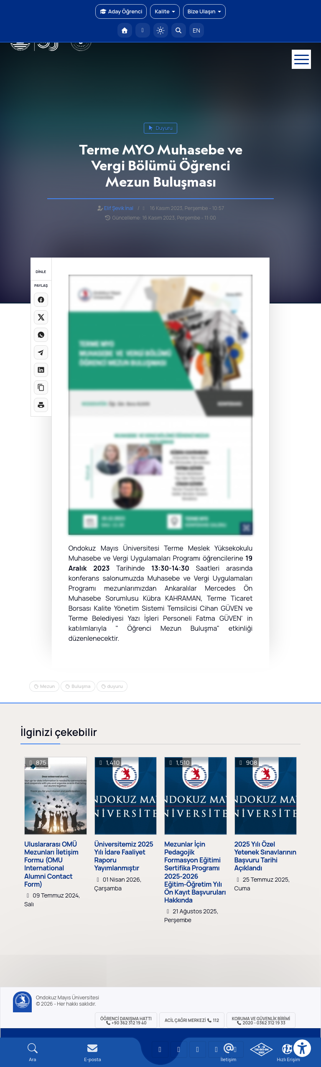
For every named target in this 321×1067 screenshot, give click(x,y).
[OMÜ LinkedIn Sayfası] (179, 1049)
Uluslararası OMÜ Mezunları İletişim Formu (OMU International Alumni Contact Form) (51, 864)
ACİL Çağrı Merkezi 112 (192, 1020)
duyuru (160, 127)
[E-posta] (142, 30)
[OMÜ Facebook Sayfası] (235, 1049)
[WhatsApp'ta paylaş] (41, 335)
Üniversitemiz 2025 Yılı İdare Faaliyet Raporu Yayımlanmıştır (123, 856)
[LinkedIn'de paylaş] (41, 370)
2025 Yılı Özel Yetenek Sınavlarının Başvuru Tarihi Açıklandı (265, 856)
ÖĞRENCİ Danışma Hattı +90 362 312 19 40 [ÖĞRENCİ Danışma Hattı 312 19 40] (126, 1021)
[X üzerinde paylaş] (41, 317)
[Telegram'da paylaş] (41, 352)
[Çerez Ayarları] (287, 1049)
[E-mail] (93, 1052)
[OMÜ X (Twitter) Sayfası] (216, 1049)
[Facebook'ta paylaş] (41, 300)
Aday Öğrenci (121, 11)
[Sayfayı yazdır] (41, 405)
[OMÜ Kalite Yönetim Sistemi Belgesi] (261, 1049)
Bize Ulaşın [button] (204, 11)
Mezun (47, 686)
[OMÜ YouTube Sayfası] (160, 1049)
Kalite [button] (165, 11)
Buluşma (80, 686)
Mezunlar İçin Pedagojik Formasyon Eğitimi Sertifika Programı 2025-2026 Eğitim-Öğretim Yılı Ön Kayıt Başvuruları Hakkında (195, 872)
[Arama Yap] (178, 30)
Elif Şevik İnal (118, 208)
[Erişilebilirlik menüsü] (302, 1048)
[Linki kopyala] (41, 387)
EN (196, 30)
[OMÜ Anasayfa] (124, 30)
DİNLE (41, 271)
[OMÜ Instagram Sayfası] (197, 1049)
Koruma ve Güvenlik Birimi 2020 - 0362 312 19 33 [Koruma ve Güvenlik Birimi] (261, 1021)
